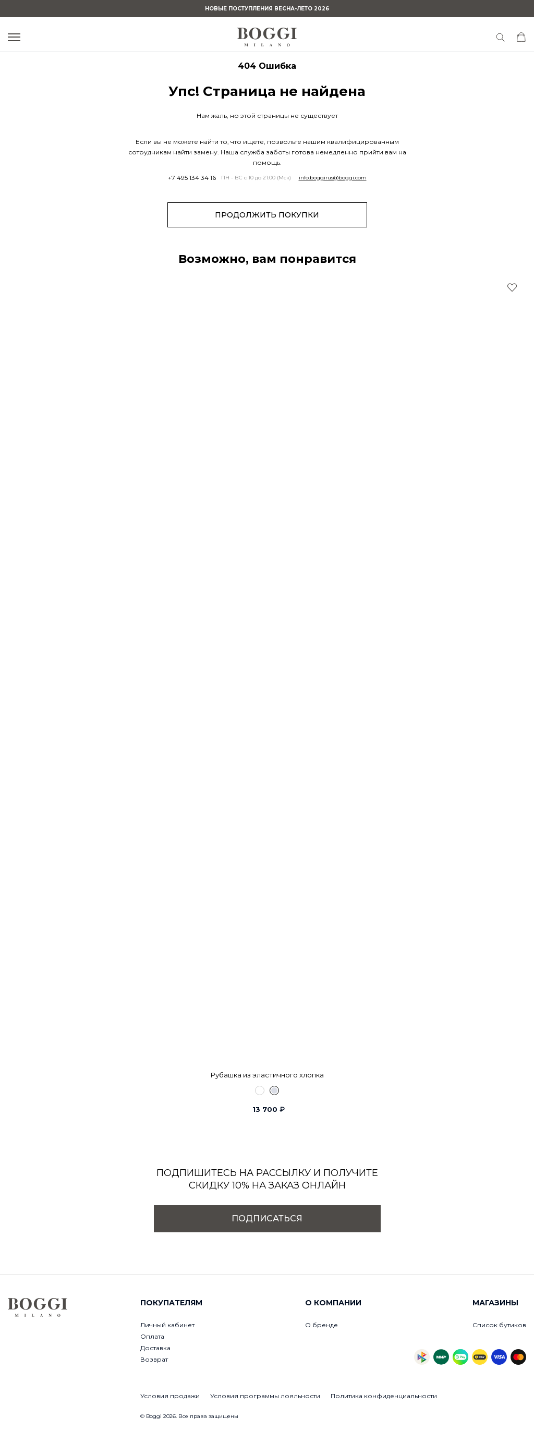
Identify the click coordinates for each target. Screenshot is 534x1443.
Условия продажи (170, 1396)
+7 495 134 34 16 (192, 177)
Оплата (152, 1336)
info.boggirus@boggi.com (333, 178)
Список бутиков (499, 1325)
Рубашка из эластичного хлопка (267, 1075)
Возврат (154, 1359)
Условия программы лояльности (265, 1396)
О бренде (321, 1325)
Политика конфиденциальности (384, 1396)
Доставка (155, 1348)
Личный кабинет (167, 1325)
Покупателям (171, 1302)
